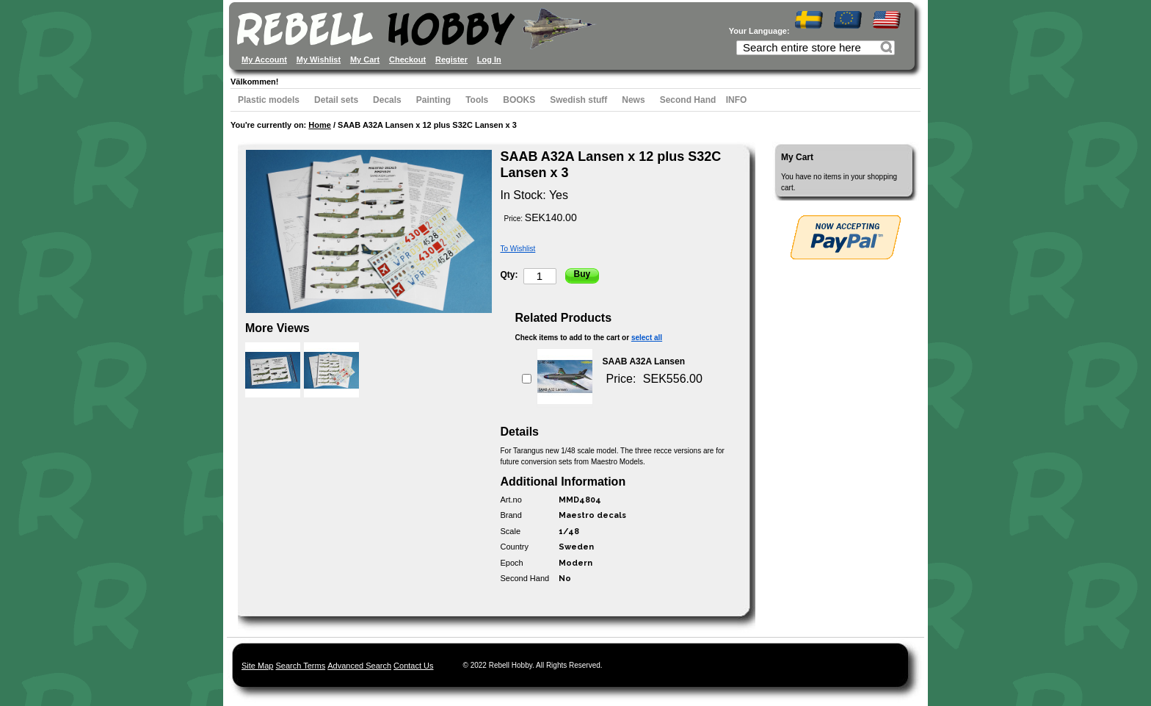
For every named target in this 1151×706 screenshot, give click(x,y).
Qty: (509, 275)
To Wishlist (518, 249)
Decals (387, 100)
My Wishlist (319, 59)
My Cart (365, 59)
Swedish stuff (578, 100)
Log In (489, 59)
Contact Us (413, 665)
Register (451, 59)
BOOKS (519, 100)
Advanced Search (359, 665)
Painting (433, 100)
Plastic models (268, 100)
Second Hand (688, 100)
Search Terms (300, 665)
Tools (476, 100)
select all (646, 338)
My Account (264, 59)
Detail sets (336, 100)
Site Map (257, 665)
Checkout (407, 59)
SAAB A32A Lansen (644, 361)
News (633, 100)
